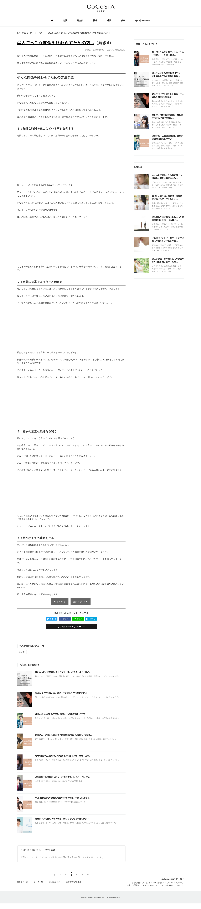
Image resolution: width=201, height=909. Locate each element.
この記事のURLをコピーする (71, 626)
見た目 (80, 20)
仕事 (123, 20)
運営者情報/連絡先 (73, 882)
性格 (95, 20)
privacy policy (54, 882)
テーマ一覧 (38, 882)
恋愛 (65, 20)
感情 (109, 20)
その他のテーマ (142, 20)
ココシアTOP (22, 882)
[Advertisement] (71, 160)
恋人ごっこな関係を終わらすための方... (55, 42)
